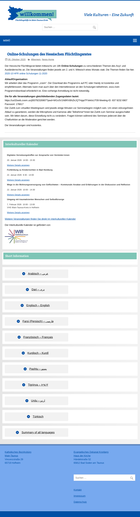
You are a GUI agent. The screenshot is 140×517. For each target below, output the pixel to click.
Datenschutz (80, 501)
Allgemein (36, 59)
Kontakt (78, 489)
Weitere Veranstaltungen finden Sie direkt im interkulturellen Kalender (40, 219)
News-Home (48, 59)
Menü (6, 40)
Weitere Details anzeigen (18, 165)
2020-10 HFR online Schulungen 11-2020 (26, 73)
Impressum (80, 495)
